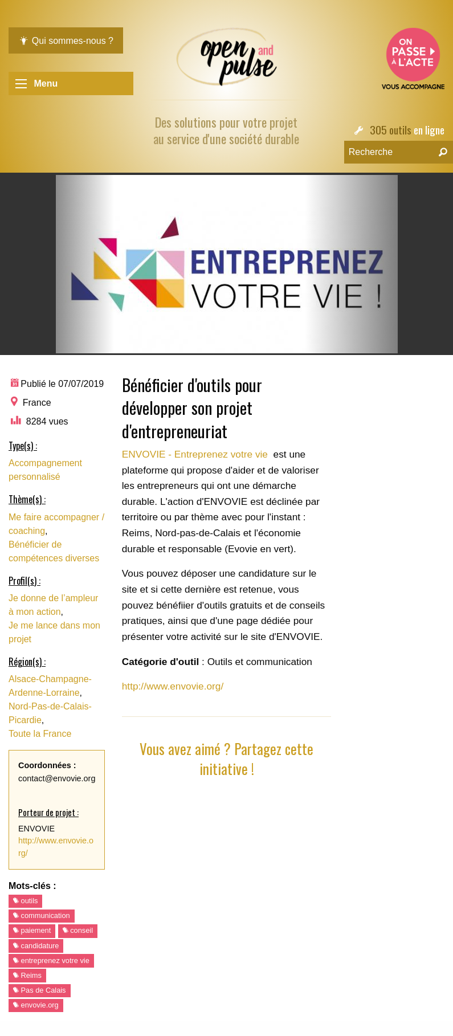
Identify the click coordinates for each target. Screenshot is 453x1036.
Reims (27, 975)
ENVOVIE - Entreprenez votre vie (196, 454)
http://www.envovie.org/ (173, 686)
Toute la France (40, 734)
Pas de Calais (39, 990)
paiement (32, 930)
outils (25, 900)
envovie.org (36, 1005)
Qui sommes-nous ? (65, 41)
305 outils (390, 129)
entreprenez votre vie (51, 960)
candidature (36, 945)
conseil (78, 930)
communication (41, 915)
